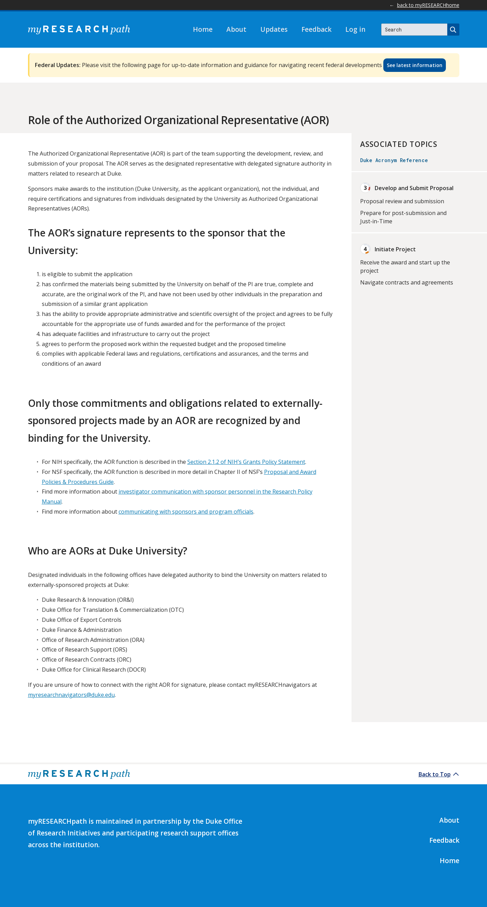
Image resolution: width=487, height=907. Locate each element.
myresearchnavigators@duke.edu (71, 695)
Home (203, 29)
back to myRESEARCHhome (428, 5)
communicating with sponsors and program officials (186, 511)
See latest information (414, 65)
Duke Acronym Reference (394, 160)
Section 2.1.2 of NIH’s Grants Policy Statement (246, 462)
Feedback (316, 29)
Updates (274, 29)
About (236, 29)
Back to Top (435, 774)
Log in (355, 29)
